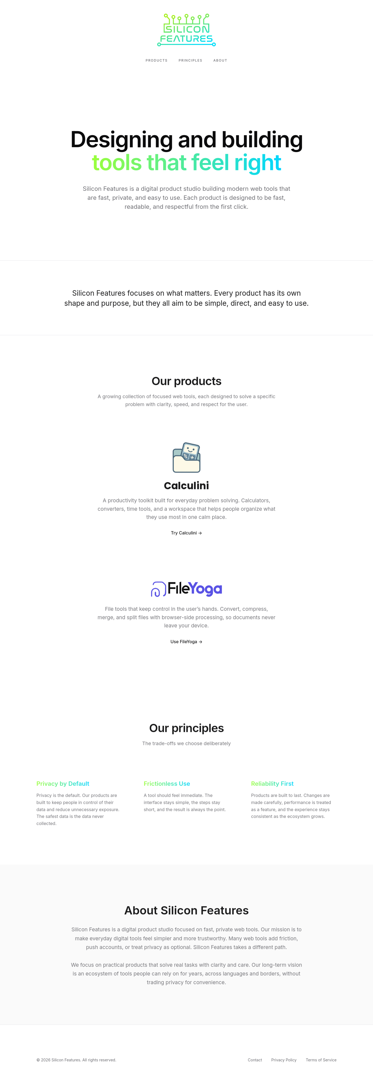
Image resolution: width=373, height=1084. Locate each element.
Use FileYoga (184, 643)
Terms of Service (321, 1060)
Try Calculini (184, 534)
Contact (255, 1060)
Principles (190, 60)
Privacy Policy (284, 1060)
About (220, 60)
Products (157, 60)
